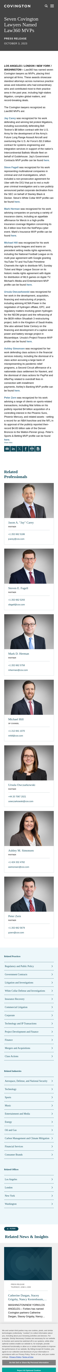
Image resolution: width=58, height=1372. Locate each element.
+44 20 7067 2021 (17, 796)
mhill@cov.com (15, 736)
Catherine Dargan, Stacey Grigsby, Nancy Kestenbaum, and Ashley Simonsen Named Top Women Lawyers (34, 1281)
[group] (11, 1253)
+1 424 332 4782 (16, 862)
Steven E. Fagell (18, 588)
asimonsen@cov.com (18, 867)
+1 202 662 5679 (16, 928)
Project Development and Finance (21, 1031)
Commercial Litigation (16, 1007)
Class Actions (11, 1056)
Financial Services (14, 1146)
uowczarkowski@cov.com (20, 801)
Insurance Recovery (14, 999)
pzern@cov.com (16, 932)
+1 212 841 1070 (16, 731)
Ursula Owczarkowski (21, 785)
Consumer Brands (14, 1154)
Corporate (10, 1015)
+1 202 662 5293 (16, 600)
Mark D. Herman (18, 653)
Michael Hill (16, 719)
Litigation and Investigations (19, 982)
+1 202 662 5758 (16, 665)
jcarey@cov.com (16, 539)
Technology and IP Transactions (21, 1023)
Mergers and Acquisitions (17, 1048)
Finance (9, 1040)
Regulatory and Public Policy (19, 966)
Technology (10, 1089)
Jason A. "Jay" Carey (21, 522)
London (9, 1187)
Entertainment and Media (17, 1113)
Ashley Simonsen (14, 348)
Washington (11, 1204)
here (46, 160)
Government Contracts (16, 974)
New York (10, 1195)
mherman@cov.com (18, 670)
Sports (8, 1097)
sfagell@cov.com (16, 604)
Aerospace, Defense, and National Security (26, 1081)
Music (8, 1105)
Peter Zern (10, 397)
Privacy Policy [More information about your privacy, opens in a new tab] (15, 1366)
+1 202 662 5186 (16, 534)
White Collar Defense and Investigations (25, 990)
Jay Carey (10, 118)
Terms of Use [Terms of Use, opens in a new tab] (27, 1366)
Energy (8, 1122)
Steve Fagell (11, 167)
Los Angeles (11, 1179)
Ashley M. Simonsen (21, 850)
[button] (11, 1253)
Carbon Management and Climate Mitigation (27, 1138)
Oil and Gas (11, 1130)
